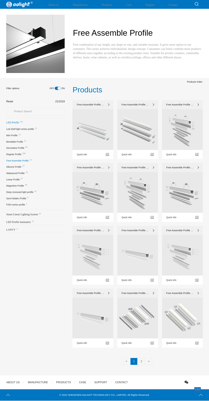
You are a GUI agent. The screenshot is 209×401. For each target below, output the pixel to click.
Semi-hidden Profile (17, 198)
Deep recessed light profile (21, 191)
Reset (9, 101)
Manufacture (88, 5)
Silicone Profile (15, 166)
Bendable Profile (16, 141)
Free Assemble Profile (19, 160)
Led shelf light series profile (21, 128)
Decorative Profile (16, 147)
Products (111, 5)
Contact (166, 5)
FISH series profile (16, 204)
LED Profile (14, 122)
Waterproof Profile (17, 173)
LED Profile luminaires (20, 221)
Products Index (189, 90)
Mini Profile (13, 135)
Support (146, 5)
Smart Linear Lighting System (23, 214)
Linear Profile (14, 179)
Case (129, 5)
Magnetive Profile (16, 185)
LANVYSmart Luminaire (16, 230)
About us (65, 5)
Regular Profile (16, 154)
